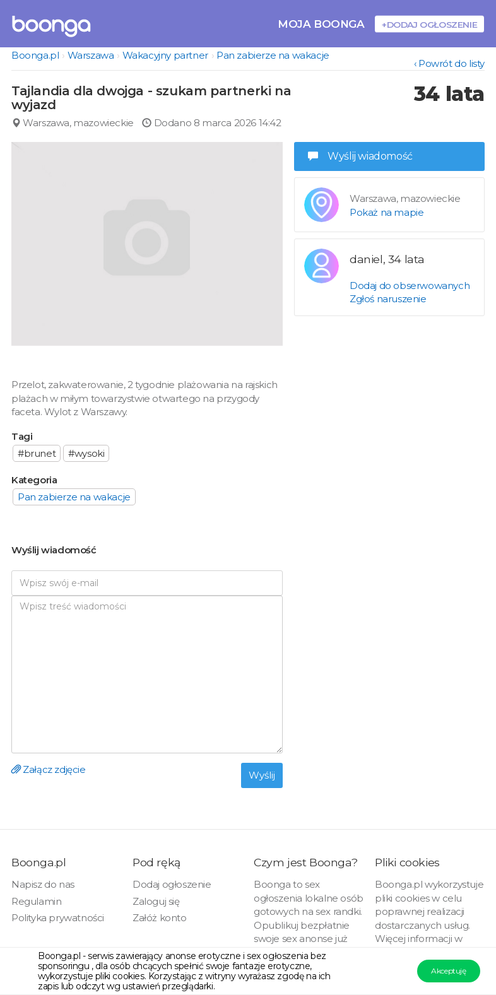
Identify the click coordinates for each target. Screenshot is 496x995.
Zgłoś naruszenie (388, 299)
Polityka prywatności (57, 918)
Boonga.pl (35, 55)
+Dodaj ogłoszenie (429, 24)
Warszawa (91, 55)
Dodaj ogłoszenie (172, 884)
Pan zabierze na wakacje (272, 55)
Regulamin (36, 901)
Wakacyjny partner (165, 55)
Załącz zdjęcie (48, 769)
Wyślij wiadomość (360, 156)
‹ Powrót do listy (449, 63)
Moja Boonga (321, 24)
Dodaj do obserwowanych (409, 285)
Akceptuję (448, 970)
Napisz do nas (42, 884)
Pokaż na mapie (386, 212)
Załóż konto (160, 918)
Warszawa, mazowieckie (72, 123)
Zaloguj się (156, 901)
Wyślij (262, 775)
